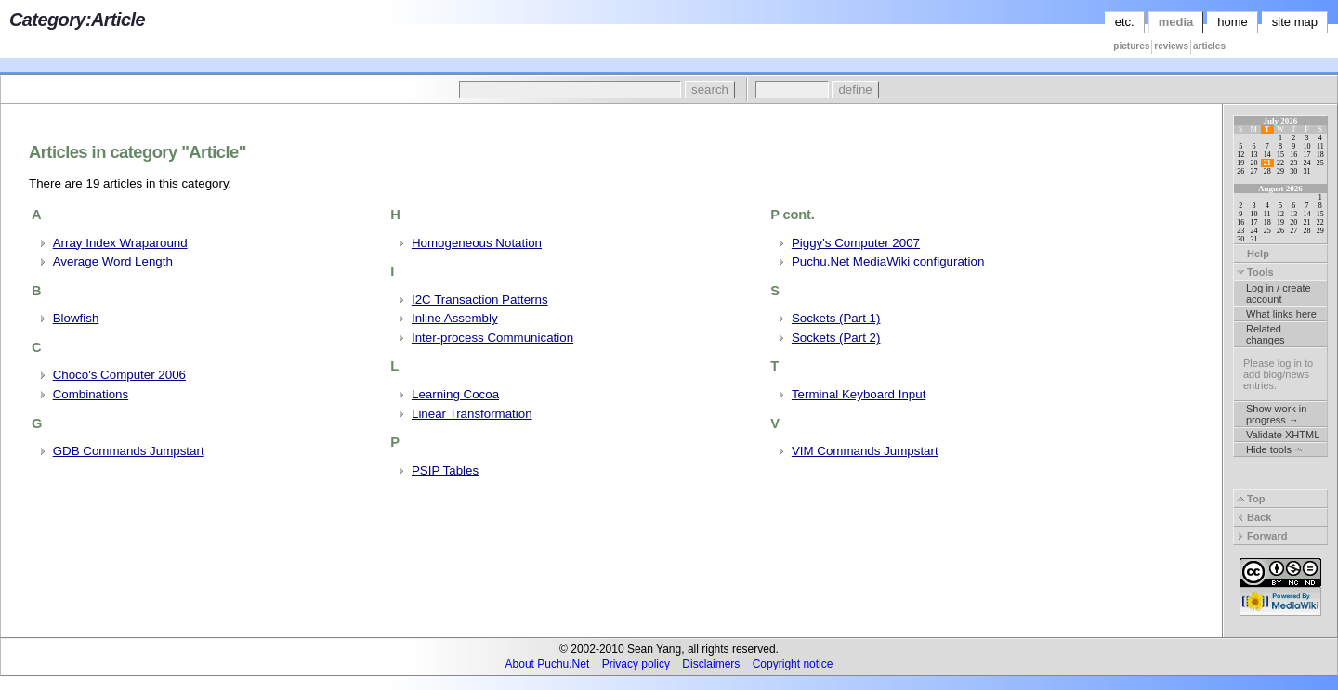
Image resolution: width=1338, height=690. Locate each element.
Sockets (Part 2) (836, 338)
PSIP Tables (445, 470)
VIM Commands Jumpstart (865, 451)
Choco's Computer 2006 (119, 375)
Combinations (91, 394)
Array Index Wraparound (120, 243)
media (1176, 22)
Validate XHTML (1282, 434)
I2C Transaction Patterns (480, 299)
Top (1251, 498)
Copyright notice (793, 663)
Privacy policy (636, 663)
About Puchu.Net (547, 663)
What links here (1281, 313)
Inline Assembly (455, 318)
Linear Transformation (472, 414)
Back (1254, 517)
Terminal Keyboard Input (858, 394)
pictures (1131, 46)
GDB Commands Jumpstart (128, 451)
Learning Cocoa (455, 394)
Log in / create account (1278, 293)
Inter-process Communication (492, 338)
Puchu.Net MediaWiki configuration (888, 261)
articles (1209, 46)
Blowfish (76, 318)
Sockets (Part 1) (836, 318)
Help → (1259, 253)
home (1232, 22)
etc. (1125, 22)
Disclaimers (711, 663)
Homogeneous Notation (477, 243)
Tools (1255, 272)
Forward (1262, 535)
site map (1295, 22)
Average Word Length (113, 261)
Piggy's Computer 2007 (856, 243)
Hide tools (1274, 449)
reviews (1171, 46)
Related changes (1265, 334)
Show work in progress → (1276, 414)
